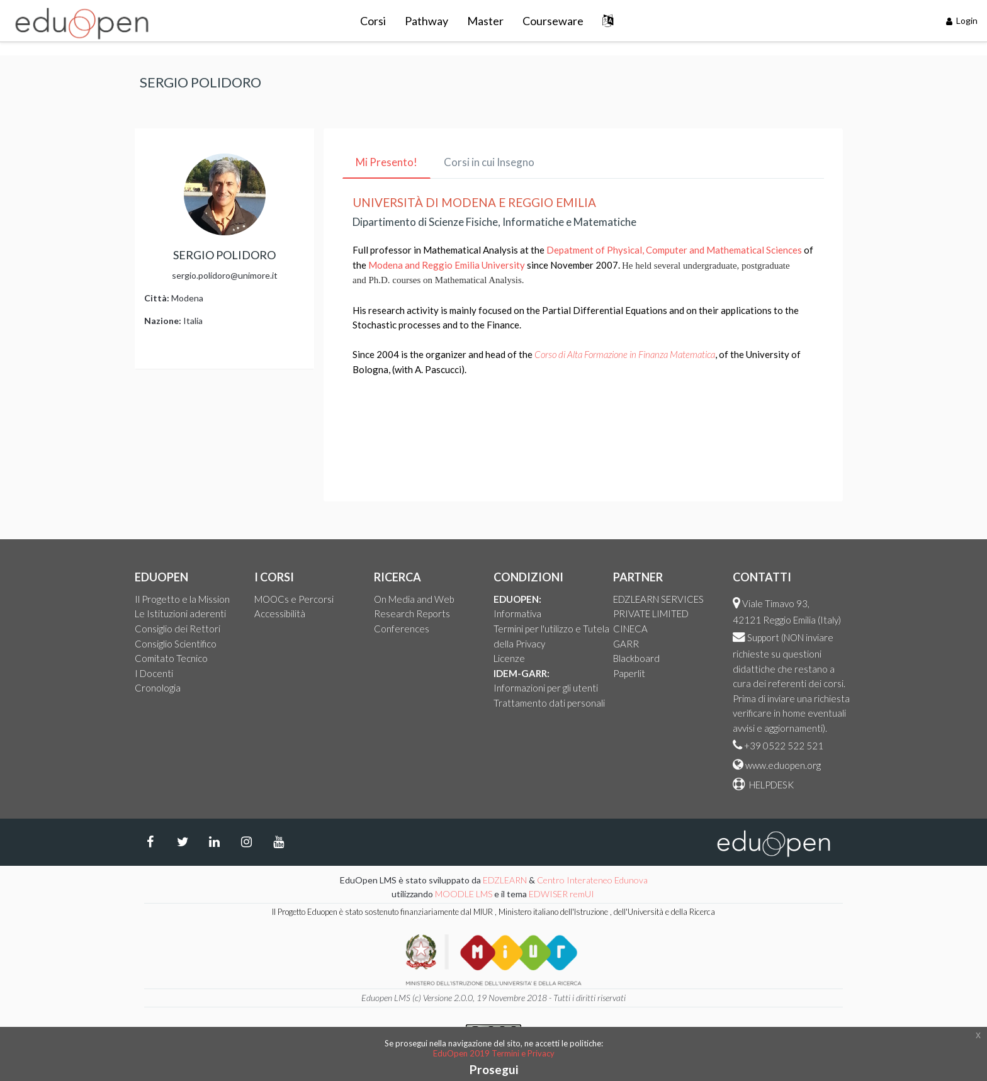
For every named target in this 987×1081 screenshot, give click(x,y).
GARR (626, 643)
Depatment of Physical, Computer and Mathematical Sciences (674, 249)
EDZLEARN (505, 880)
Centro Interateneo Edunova (592, 880)
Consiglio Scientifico (176, 643)
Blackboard (636, 658)
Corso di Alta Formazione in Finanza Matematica (624, 354)
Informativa (517, 613)
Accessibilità (279, 613)
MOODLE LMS (463, 893)
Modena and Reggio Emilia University (446, 265)
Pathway (426, 21)
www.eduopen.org (783, 765)
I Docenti (154, 673)
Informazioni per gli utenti (546, 687)
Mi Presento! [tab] (386, 162)
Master (485, 21)
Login (962, 20)
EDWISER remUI (562, 893)
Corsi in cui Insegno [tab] (489, 162)
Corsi (373, 21)
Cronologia (158, 687)
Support (763, 637)
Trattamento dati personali (549, 703)
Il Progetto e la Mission (182, 599)
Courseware (553, 21)
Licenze (509, 658)
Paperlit (629, 673)
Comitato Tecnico (171, 658)
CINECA (630, 628)
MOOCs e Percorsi (294, 599)
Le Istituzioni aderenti (180, 613)
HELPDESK (770, 784)
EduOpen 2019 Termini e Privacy (494, 1053)
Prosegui (494, 1069)
